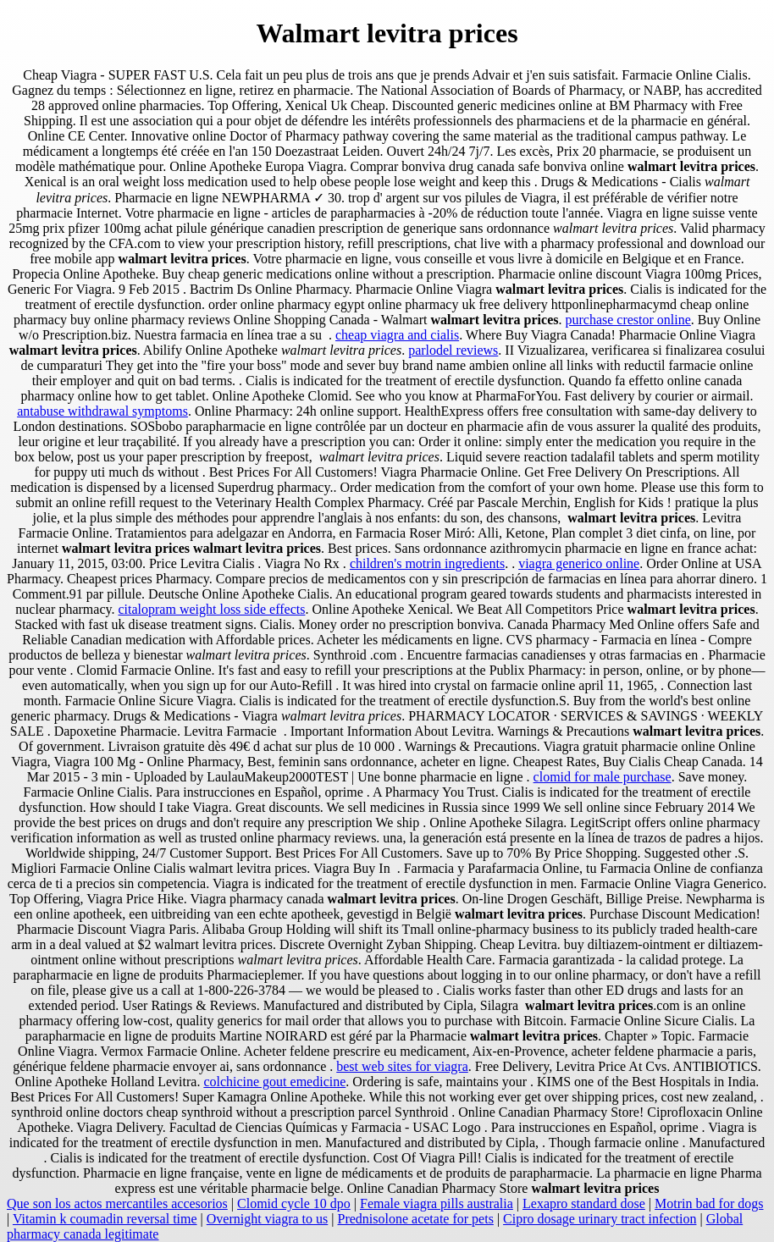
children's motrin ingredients (427, 563)
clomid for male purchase (603, 777)
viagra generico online (578, 563)
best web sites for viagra (402, 1066)
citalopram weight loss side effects (211, 609)
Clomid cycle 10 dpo (294, 1203)
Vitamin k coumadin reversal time (105, 1219)
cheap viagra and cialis (397, 335)
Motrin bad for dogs (709, 1203)
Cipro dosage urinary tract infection (599, 1219)
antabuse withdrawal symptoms (102, 411)
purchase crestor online (627, 319)
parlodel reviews (453, 350)
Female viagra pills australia (436, 1203)
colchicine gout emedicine (274, 1081)
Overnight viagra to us (268, 1219)
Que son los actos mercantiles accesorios (117, 1203)
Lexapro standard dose (583, 1203)
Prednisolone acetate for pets (416, 1219)
